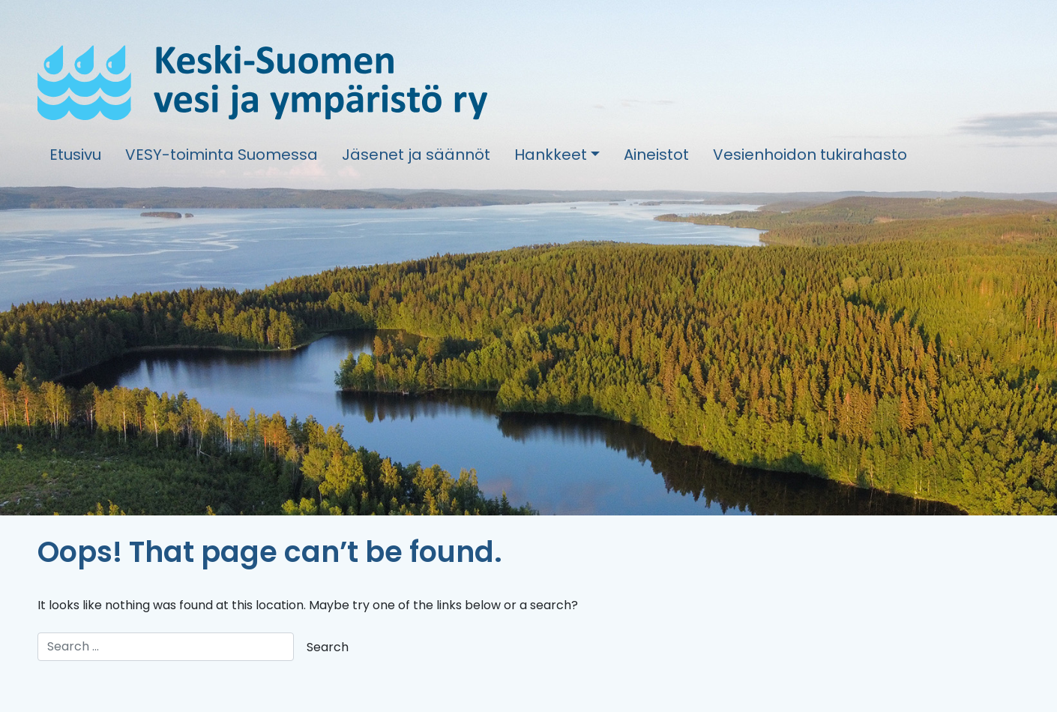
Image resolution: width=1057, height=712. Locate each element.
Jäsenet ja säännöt (416, 154)
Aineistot (656, 154)
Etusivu (75, 154)
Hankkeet (550, 154)
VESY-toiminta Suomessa (221, 154)
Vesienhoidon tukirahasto (810, 154)
